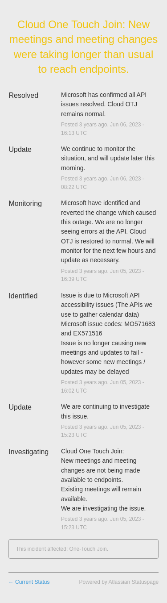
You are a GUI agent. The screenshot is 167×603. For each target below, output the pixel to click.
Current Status (29, 582)
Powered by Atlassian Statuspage (119, 582)
